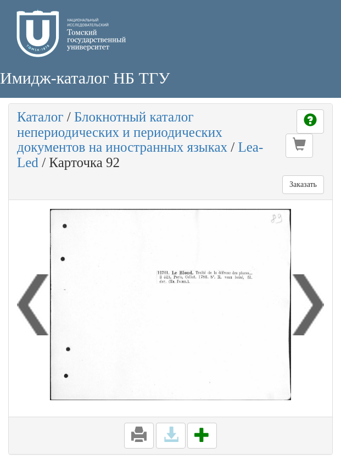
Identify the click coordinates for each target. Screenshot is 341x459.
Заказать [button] (303, 184)
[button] (299, 146)
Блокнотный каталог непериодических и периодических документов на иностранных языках (122, 131)
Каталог (40, 116)
